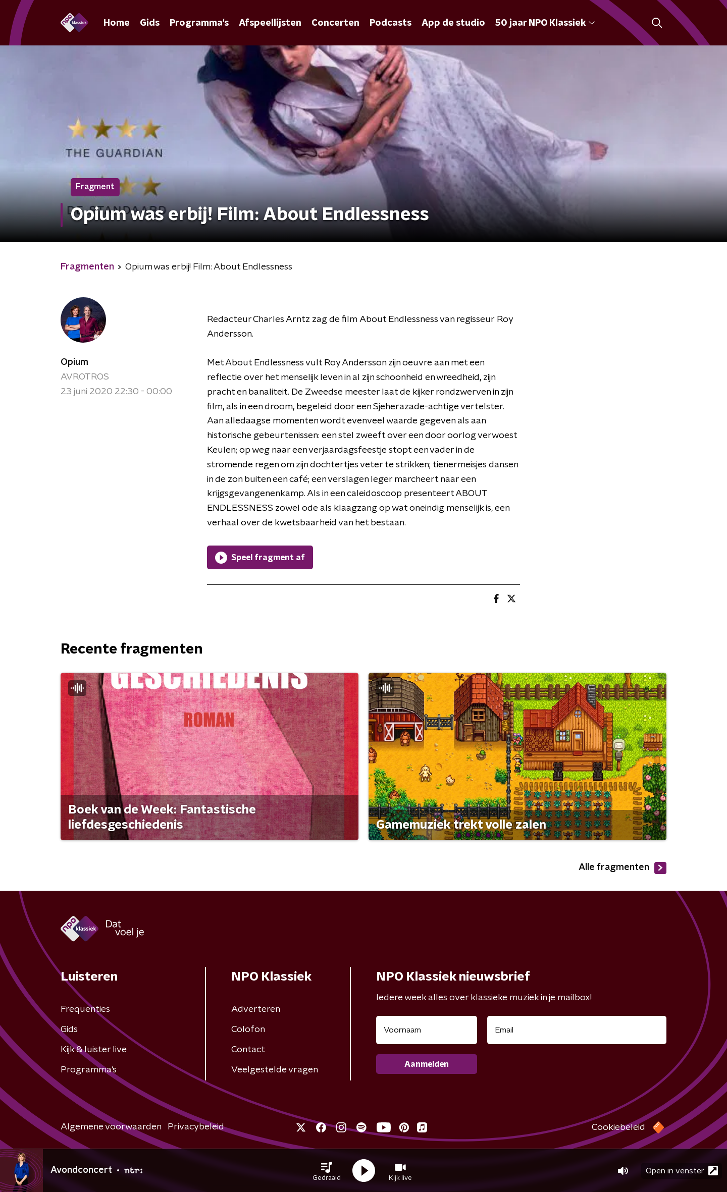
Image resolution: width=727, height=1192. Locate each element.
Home (116, 23)
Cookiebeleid (618, 1127)
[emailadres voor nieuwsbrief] (576, 1030)
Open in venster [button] (682, 1170)
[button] (326, 1171)
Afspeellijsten (270, 23)
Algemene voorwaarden (111, 1126)
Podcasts (390, 23)
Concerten (335, 23)
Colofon (248, 1029)
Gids (150, 23)
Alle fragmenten (622, 868)
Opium (74, 362)
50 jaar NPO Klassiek (545, 23)
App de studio (453, 23)
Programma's (199, 23)
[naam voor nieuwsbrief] (426, 1030)
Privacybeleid (196, 1126)
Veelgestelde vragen (274, 1069)
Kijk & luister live (94, 1049)
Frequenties (85, 1009)
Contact (248, 1049)
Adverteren (255, 1009)
